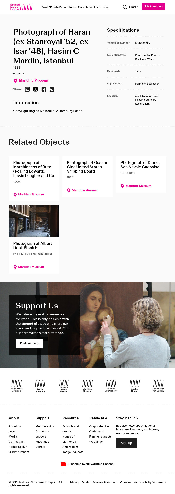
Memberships (45, 426)
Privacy (74, 482)
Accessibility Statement (150, 482)
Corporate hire (99, 426)
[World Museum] (40, 386)
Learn (97, 7)
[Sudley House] (135, 386)
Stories (72, 7)
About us (15, 426)
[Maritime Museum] (87, 386)
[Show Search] (130, 7)
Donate (40, 446)
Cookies (125, 482)
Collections (85, 7)
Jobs (12, 431)
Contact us (16, 441)
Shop (106, 7)
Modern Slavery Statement (100, 482)
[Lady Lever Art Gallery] (158, 386)
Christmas (96, 431)
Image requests (72, 452)
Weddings (96, 441)
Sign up (126, 443)
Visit (45, 7)
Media (13, 436)
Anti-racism (70, 446)
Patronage (42, 441)
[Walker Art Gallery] (111, 386)
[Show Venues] (50, 7)
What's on (60, 7)
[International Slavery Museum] (64, 386)
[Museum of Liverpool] (16, 386)
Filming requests (100, 436)
